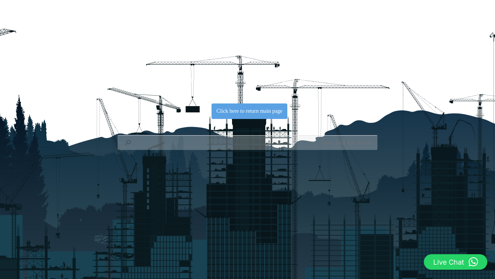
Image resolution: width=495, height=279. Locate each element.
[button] (455, 262)
